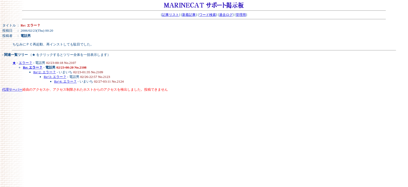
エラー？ (25, 63)
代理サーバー (12, 89)
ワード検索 (207, 15)
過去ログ (226, 15)
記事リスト (170, 15)
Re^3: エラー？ (55, 77)
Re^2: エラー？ (44, 72)
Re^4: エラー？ (65, 81)
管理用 (241, 15)
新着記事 (189, 15)
